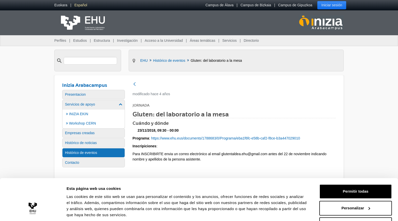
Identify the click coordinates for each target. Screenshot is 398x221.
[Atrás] (134, 84)
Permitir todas (356, 174)
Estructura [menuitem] (102, 40)
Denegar (355, 207)
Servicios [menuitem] (229, 40)
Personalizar (355, 190)
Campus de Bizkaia (256, 5)
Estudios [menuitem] (80, 40)
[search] (90, 61)
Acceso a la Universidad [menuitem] (164, 40)
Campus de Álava (219, 5)
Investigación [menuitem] (127, 40)
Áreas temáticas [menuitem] (202, 40)
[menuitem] (61, 5)
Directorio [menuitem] (251, 40)
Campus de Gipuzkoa (295, 5)
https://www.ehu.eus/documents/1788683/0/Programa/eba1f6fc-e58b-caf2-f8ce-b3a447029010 (225, 138)
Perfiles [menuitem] (60, 40)
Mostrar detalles (81, 211)
